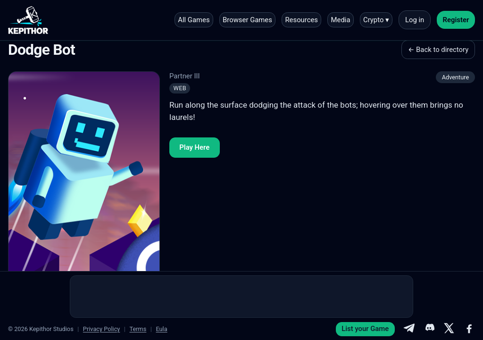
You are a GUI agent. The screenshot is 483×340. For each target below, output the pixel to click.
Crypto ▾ (376, 20)
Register (456, 20)
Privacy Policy (101, 328)
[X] (449, 329)
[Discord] (429, 329)
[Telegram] (409, 329)
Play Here (194, 147)
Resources (301, 20)
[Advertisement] (241, 296)
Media (340, 20)
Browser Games (247, 20)
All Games (193, 20)
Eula (161, 328)
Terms (137, 328)
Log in (414, 20)
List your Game (365, 328)
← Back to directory (438, 49)
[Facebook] (469, 329)
